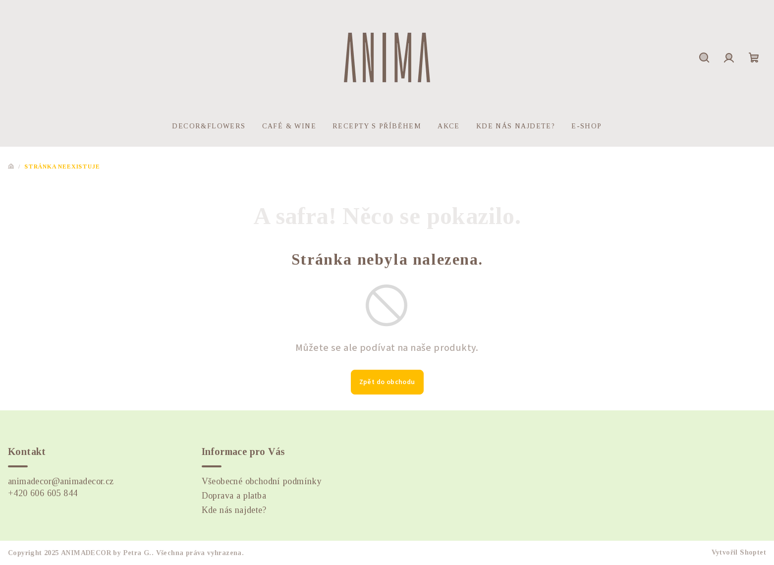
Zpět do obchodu (387, 382)
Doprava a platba (234, 496)
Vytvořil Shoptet (739, 552)
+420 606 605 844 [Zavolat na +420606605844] (42, 493)
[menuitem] (208, 126)
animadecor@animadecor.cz (61, 481)
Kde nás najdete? (234, 510)
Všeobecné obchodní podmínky (262, 481)
